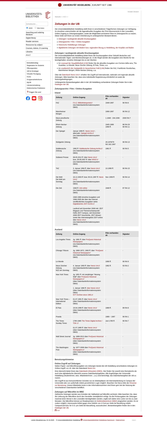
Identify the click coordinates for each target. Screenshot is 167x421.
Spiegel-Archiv (86, 133)
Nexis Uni (89, 131)
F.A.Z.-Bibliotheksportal (82, 103)
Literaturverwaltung (33, 85)
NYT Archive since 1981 (82, 295)
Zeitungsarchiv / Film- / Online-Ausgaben (74, 42)
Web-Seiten (40, 28)
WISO (94, 160)
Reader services (32, 41)
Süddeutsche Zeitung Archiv (90, 149)
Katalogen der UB (62, 84)
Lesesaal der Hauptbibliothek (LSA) (74, 63)
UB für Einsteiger (33, 71)
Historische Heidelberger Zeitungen (72, 45)
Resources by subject (34, 45)
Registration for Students (35, 65)
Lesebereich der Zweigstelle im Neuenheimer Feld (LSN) (83, 68)
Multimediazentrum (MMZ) (107, 401)
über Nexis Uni (92, 288)
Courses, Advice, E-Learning (37, 48)
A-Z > (65, 17)
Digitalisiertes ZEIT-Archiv (83, 204)
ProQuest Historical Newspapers (84, 278)
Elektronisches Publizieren (36, 88)
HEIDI (30, 28)
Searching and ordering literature (35, 34)
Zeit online (83, 188)
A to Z (28, 55)
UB (29, 82)
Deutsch (136, 11)
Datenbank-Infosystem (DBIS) (90, 371)
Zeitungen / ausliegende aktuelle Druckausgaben (77, 39)
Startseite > (58, 17)
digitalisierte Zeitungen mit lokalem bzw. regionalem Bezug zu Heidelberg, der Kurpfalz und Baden (96, 48)
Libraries (29, 52)
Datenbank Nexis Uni (70, 75)
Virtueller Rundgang (34, 74)
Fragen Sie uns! (35, 92)
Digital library (31, 38)
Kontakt (130, 11)
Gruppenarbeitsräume (34, 79)
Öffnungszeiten (32, 68)
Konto (29, 77)
